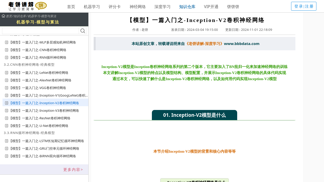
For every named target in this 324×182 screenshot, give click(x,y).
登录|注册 (304, 6)
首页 (71, 6)
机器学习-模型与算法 (42, 16)
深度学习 (162, 6)
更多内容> (73, 169)
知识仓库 (187, 6)
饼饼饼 (233, 6)
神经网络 (138, 6)
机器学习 (92, 6)
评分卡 (115, 6)
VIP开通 (211, 6)
